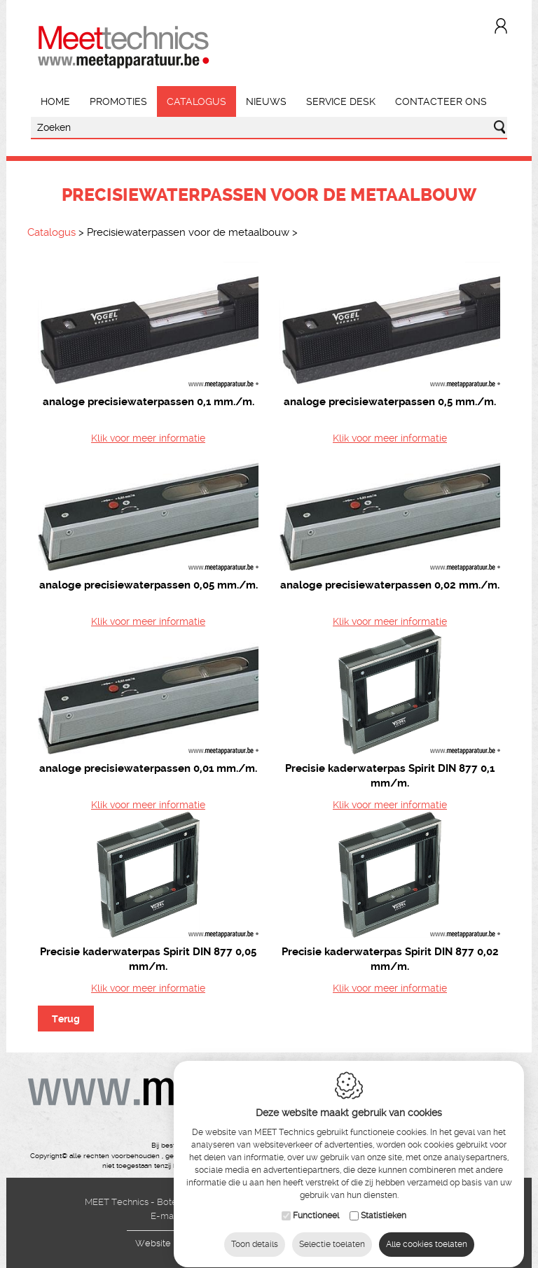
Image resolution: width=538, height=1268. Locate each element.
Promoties (118, 101)
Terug (66, 1018)
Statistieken (383, 1212)
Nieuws (266, 101)
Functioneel (316, 1212)
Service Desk (340, 101)
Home (55, 101)
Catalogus (196, 101)
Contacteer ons (441, 101)
